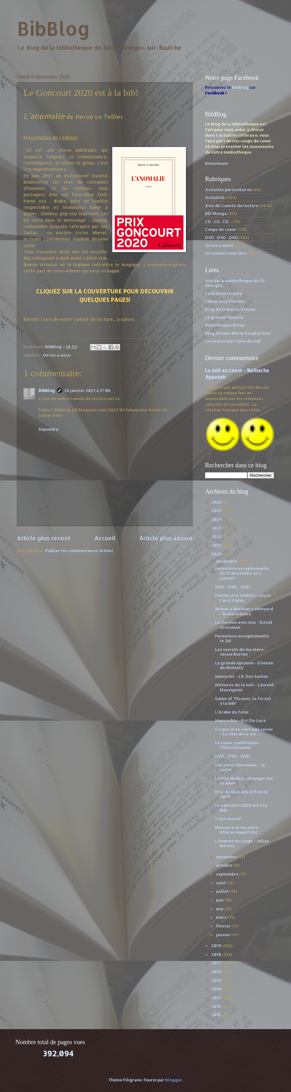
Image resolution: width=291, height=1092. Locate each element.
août (221, 882)
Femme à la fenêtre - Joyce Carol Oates (243, 597)
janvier (223, 934)
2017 (216, 962)
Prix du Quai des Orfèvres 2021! (241, 794)
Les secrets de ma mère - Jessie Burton (240, 652)
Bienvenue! (216, 163)
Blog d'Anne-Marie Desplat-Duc (238, 333)
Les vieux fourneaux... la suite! (240, 767)
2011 (216, 1014)
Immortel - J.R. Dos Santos (241, 676)
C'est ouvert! (228, 818)
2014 (216, 988)
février (224, 925)
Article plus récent (43, 537)
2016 (216, 971)
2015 (216, 980)
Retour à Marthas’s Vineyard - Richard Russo (244, 611)
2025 (217, 510)
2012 (216, 1006)
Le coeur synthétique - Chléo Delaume (238, 745)
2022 (217, 536)
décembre (227, 561)
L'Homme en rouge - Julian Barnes (242, 843)
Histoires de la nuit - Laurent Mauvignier (244, 687)
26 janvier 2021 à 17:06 (87, 390)
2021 (216, 545)
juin (220, 899)
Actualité (215, 197)
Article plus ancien (166, 537)
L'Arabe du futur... (233, 711)
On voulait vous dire (225, 253)
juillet (223, 891)
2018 (216, 954)
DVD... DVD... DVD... (234, 586)
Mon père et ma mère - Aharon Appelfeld (238, 830)
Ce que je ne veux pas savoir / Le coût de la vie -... (244, 731)
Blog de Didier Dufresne (230, 309)
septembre (227, 873)
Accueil (104, 537)
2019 (216, 945)
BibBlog (53, 28)
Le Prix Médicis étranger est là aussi (244, 780)
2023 (217, 528)
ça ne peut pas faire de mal (233, 340)
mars (221, 917)
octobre (224, 865)
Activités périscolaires (228, 189)
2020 (217, 553)
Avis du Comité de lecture (231, 205)
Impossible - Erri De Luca (240, 720)
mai (220, 908)
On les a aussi (57, 355)
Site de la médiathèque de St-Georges (235, 283)
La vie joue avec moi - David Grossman (243, 624)
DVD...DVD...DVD (221, 237)
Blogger (173, 1079)
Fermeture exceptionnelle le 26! (242, 638)
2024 (217, 519)
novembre (227, 856)
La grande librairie (224, 317)
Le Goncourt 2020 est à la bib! (241, 807)
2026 (217, 502)
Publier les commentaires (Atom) (79, 550)
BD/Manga (216, 213)
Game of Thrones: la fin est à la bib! (243, 701)
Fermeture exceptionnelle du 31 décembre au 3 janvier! (242, 573)
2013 (216, 997)
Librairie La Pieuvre (225, 301)
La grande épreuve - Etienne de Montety (244, 665)
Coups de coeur (220, 229)
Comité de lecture (223, 293)
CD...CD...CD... (218, 221)
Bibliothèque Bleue (225, 325)
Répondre (48, 429)
